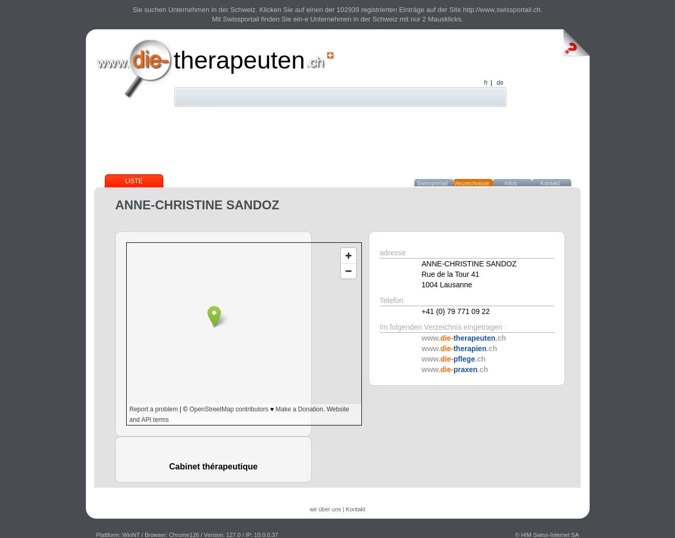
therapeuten (239, 60)
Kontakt (550, 183)
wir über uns (325, 509)
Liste (133, 181)
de (499, 82)
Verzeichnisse (472, 183)
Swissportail (432, 183)
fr (486, 82)
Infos (511, 183)
